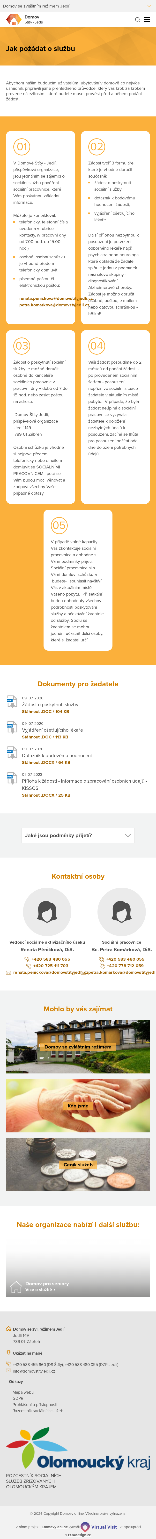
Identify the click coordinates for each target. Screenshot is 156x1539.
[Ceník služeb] (78, 1164)
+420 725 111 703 (50, 965)
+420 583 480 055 (51, 959)
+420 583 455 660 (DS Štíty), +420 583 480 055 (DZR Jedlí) (65, 1364)
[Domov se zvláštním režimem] (78, 1046)
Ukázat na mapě (27, 1353)
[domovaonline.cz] (55, 1527)
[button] (78, 835)
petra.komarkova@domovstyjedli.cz (54, 305)
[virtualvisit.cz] (99, 1527)
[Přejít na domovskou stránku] (24, 19)
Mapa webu (23, 1392)
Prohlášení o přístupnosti (35, 1404)
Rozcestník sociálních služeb (38, 1410)
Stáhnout (31, 711)
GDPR (18, 1398)
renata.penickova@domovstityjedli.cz (56, 298)
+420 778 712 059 (125, 965)
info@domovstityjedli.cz (34, 1371)
